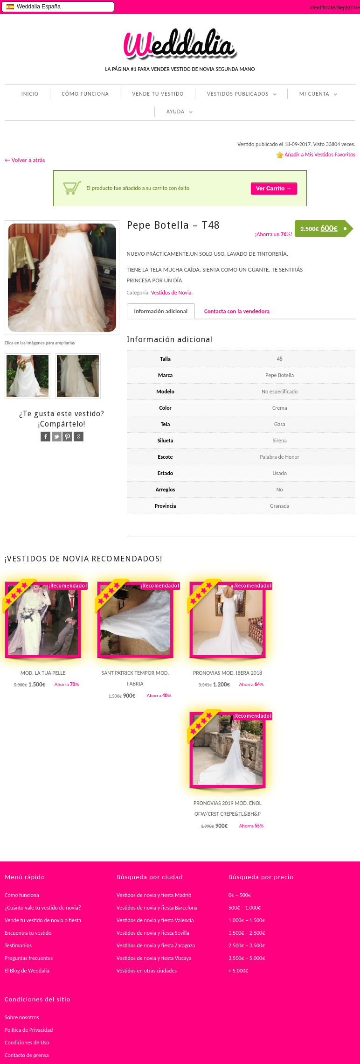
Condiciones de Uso (27, 1042)
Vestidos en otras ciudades (147, 970)
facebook (45, 436)
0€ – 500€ (239, 895)
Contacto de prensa (27, 1055)
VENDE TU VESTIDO (158, 94)
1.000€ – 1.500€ (246, 920)
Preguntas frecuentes (29, 958)
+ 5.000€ (238, 970)
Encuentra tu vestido (28, 933)
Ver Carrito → (274, 188)
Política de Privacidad (29, 1030)
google (78, 436)
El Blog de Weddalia (27, 970)
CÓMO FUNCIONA (85, 94)
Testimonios (18, 945)
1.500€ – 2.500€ (246, 933)
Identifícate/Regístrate (335, 7)
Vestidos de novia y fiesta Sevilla (153, 933)
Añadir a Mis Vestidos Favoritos (319, 154)
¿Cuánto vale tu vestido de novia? (43, 907)
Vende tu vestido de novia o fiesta (43, 920)
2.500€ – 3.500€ (246, 945)
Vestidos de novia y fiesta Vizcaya (154, 958)
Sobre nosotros (22, 1017)
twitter (57, 436)
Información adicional (160, 311)
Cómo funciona (22, 895)
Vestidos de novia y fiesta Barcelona (157, 907)
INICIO (30, 94)
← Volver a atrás (25, 159)
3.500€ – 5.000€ (246, 958)
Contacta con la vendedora (237, 311)
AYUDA (173, 112)
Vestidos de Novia (171, 292)
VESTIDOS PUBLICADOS (236, 95)
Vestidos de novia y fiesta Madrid (154, 895)
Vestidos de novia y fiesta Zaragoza (156, 945)
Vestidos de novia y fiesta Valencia (155, 920)
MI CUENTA (312, 95)
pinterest (67, 436)
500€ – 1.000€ (244, 907)
